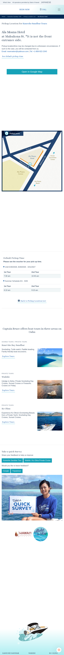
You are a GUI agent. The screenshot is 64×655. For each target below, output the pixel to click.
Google (6, 471)
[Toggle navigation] (59, 9)
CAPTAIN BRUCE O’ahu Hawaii (4, 10)
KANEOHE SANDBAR (10, 653)
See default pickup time (12, 56)
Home (3, 16)
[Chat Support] (59, 650)
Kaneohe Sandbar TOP (14, 16)
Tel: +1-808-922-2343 (38, 51)
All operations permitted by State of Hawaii (25, 2)
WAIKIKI (31, 653)
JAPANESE (46, 2)
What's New (7, 2)
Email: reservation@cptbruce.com (15, 51)
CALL (43, 9)
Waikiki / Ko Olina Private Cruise (38, 460)
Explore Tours (8, 356)
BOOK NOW (25, 9)
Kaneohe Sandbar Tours (35, 23)
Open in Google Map (32, 71)
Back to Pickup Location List (32, 301)
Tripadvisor (16, 471)
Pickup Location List (29, 16)
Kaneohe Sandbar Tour (12, 460)
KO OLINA (53, 653)
